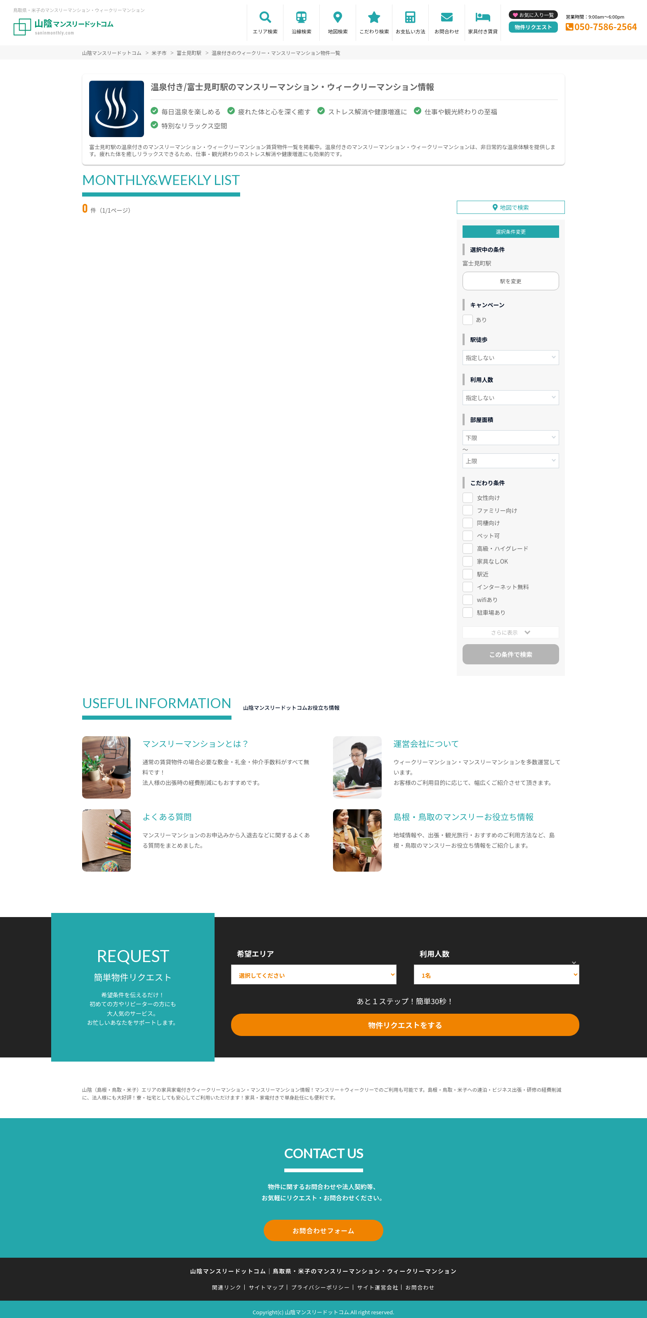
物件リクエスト (533, 27)
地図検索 (338, 31)
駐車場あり (491, 608)
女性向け (488, 493)
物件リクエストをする (405, 1021)
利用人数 (434, 949)
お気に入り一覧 (536, 14)
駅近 (483, 570)
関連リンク (227, 1281)
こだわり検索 (374, 31)
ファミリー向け (497, 506)
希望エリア (255, 949)
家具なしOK (492, 557)
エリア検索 (265, 31)
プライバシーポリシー (320, 1281)
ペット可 (488, 532)
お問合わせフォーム (323, 1225)
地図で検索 (514, 203)
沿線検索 (302, 31)
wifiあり (487, 596)
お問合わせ (446, 31)
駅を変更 (511, 277)
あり (481, 315)
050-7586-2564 (605, 26)
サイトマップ (266, 1281)
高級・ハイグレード (503, 544)
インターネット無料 (503, 583)
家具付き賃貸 (483, 31)
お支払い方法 (410, 31)
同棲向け (488, 519)
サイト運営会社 (377, 1281)
